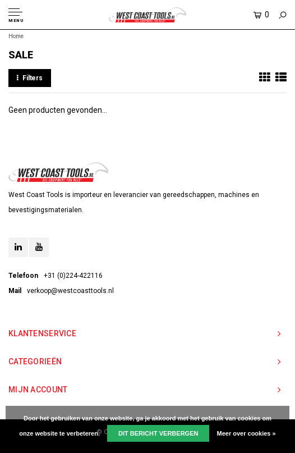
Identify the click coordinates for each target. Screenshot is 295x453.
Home (16, 36)
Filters (30, 78)
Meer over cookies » (246, 433)
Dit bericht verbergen (158, 433)
